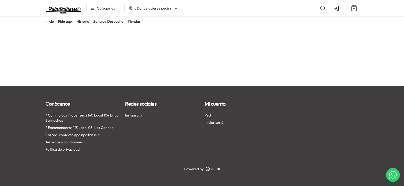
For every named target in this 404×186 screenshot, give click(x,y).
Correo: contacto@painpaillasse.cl (72, 135)
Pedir (209, 115)
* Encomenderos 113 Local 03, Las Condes (79, 127)
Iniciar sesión (215, 122)
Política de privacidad (62, 149)
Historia (83, 21)
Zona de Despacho (108, 21)
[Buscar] (322, 8)
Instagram (133, 115)
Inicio (49, 21)
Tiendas (134, 21)
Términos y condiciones (64, 142)
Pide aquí (65, 21)
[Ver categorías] (102, 8)
